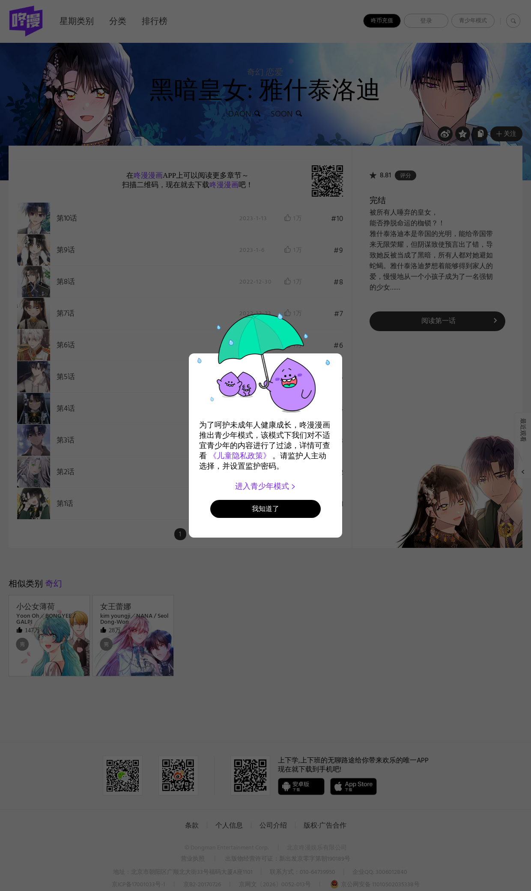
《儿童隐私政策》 (240, 455)
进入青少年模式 (266, 486)
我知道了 (265, 508)
